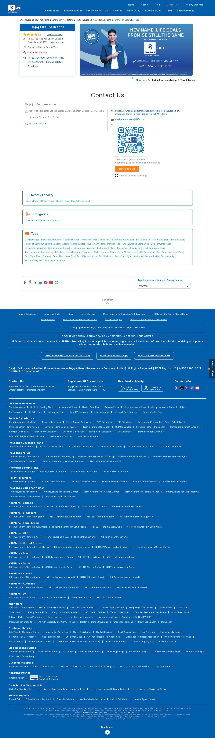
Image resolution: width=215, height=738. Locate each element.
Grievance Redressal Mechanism (104, 637)
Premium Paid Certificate (22, 637)
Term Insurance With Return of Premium (63, 461)
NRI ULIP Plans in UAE (85, 537)
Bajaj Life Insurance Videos (66, 612)
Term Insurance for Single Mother (142, 492)
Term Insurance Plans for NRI (24, 456)
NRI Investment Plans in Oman (24, 557)
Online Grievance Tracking (177, 637)
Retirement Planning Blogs (167, 651)
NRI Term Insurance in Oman (121, 557)
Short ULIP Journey (88, 436)
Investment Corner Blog (21, 656)
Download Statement (171, 632)
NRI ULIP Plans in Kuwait (92, 577)
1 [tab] (132, 78)
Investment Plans (74, 11)
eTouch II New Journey (126, 412)
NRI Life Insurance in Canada (61, 506)
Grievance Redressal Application (142, 637)
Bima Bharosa (88, 314)
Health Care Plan (90, 407)
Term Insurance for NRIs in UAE (105, 461)
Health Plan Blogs (195, 651)
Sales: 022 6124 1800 (44, 666)
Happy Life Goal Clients (141, 607)
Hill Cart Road (47, 201)
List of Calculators (120, 699)
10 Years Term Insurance (144, 481)
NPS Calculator (105, 422)
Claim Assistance (82, 632)
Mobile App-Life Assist (146, 699)
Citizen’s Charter (168, 641)
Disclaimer (107, 300)
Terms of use (165, 607)
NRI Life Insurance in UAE (56, 537)
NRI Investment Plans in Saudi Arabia (28, 527)
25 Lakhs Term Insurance (115, 471)
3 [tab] (142, 78)
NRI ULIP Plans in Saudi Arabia (107, 527)
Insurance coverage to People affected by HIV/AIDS (124, 617)
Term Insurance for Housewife (24, 496)
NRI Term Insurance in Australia (133, 587)
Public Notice (55, 617)
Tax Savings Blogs (115, 651)
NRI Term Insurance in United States (151, 547)
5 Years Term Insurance (175, 481)
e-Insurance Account (116, 641)
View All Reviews (54, 35)
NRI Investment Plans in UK (23, 597)
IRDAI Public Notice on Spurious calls (68, 355)
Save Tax (182, 607)
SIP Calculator (125, 422)
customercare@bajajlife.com (130, 119)
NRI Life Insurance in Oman (59, 557)
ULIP (32, 407)
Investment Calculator (45, 432)
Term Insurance (52, 11)
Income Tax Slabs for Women (60, 496)
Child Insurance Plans (135, 407)
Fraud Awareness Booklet (154, 355)
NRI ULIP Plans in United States (111, 547)
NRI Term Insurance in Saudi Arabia (145, 527)
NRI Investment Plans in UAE (23, 537)
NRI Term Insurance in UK (109, 597)
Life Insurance (94, 11)
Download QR (127, 168)
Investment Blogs (138, 651)
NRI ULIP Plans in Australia (98, 587)
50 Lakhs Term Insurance (53, 471)
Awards (13, 607)
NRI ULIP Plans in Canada (94, 506)
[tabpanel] (137, 50)
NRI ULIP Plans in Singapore (100, 517)
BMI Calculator (125, 432)
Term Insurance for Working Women (60, 492)
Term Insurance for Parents (23, 461)
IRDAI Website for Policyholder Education (124, 314)
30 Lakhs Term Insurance (84, 471)
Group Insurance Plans (162, 407)
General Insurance (27, 314)
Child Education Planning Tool (24, 427)
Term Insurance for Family (57, 456)
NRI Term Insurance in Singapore (136, 517)
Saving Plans (46, 407)
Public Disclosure (180, 612)
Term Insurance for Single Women (181, 492)
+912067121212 (45, 64)
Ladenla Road (32, 201)
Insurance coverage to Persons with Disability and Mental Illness (42, 622)
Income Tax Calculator (100, 432)
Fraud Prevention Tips (114, 355)
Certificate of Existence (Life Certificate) (78, 641)
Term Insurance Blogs (20, 651)
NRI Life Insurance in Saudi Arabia (69, 527)
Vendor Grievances (120, 612)
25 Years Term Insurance (53, 481)
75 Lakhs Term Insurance (22, 471)
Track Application (127, 632)
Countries (143, 286)
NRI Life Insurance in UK (54, 597)
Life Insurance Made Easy (52, 607)
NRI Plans (118, 11)
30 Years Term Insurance (22, 481)
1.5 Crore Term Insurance (140, 446)
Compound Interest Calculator (185, 427)
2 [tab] (137, 78)
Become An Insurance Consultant (80, 319)
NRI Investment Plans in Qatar (24, 567)
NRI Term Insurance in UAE (114, 537)
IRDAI (70, 314)
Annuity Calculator (51, 422)
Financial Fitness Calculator (150, 427)
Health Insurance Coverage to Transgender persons (106, 622)
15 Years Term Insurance (114, 481)
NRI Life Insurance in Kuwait (61, 577)
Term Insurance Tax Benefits (131, 456)
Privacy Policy (48, 319)
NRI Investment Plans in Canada (25, 506)
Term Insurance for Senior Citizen (94, 456)
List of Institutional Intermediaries (108, 689)
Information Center (95, 612)
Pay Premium (148, 632)
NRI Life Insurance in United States (72, 547)
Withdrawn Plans (56, 412)
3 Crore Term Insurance (81, 446)
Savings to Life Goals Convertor (61, 427)
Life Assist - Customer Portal (24, 632)
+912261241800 (46, 58)
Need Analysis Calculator (92, 699)
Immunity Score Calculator (152, 432)
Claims (169, 11)
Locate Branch (162, 666)
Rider (182, 407)
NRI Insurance (16, 412)
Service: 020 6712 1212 (73, 666)
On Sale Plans (35, 412)
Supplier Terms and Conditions (150, 612)
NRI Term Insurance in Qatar (120, 567)
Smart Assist (16, 612)
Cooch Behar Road (80, 201)
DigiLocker (166, 622)
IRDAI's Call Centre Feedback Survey (171, 314)
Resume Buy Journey (62, 436)
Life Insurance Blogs (47, 651)
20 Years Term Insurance (83, 481)
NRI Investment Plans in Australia (26, 587)
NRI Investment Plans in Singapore (27, 517)
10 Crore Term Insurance (21, 446)
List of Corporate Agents (80, 617)
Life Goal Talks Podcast (82, 607)
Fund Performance (185, 11)
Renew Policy (133, 11)
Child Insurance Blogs (89, 651)
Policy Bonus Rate (37, 612)
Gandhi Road (62, 201)
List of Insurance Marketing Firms (149, 689)
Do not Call (14, 699)
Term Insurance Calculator (96, 427)
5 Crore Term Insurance (51, 446)
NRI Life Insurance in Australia (64, 587)
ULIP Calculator (123, 427)
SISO (107, 11)
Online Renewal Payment (38, 699)
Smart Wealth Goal (152, 412)
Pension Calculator (19, 432)
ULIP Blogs (68, 651)
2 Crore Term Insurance (110, 446)
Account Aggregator (143, 641)
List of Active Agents (20, 689)
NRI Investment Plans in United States (29, 547)
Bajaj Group (28, 607)
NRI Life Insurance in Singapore (66, 517)
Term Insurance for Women (23, 492)
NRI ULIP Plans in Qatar (89, 567)
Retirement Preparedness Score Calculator (160, 422)
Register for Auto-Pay (56, 632)
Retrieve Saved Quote (40, 641)
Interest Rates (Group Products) (26, 617)
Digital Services (104, 632)
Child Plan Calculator (73, 432)
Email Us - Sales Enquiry (102, 666)
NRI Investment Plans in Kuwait (25, 577)
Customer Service (153, 11)
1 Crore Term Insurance (170, 446)
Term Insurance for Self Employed (169, 456)
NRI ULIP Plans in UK (81, 597)
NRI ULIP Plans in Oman (89, 557)
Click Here (141, 80)
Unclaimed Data (52, 314)
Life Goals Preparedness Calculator (27, 436)
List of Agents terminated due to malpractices (61, 689)
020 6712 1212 (134, 713)
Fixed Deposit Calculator (79, 422)
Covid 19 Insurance (79, 412)
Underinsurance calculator (22, 422)
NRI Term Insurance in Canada (127, 506)
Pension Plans (112, 407)
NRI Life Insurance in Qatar (59, 567)
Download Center (147, 622)
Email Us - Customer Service (134, 666)
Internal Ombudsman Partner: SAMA (148, 319)
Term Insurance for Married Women (101, 492)
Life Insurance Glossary (112, 607)
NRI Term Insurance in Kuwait (125, 577)
